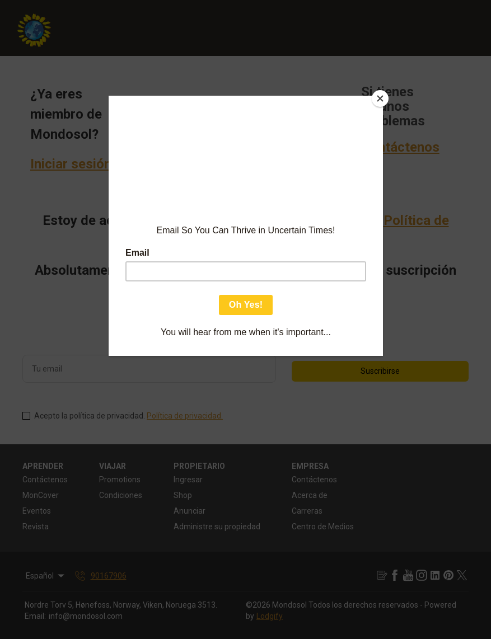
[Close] (380, 98)
